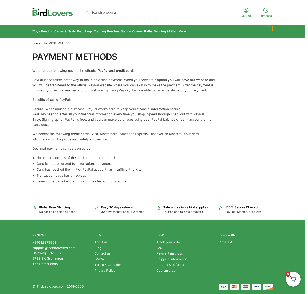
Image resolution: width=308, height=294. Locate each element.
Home (36, 40)
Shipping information (172, 257)
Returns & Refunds (171, 262)
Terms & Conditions (109, 262)
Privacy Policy (105, 268)
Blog (98, 246)
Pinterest (225, 240)
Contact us (102, 251)
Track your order (169, 240)
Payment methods (170, 251)
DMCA (99, 257)
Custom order (167, 268)
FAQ (159, 246)
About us (101, 240)
